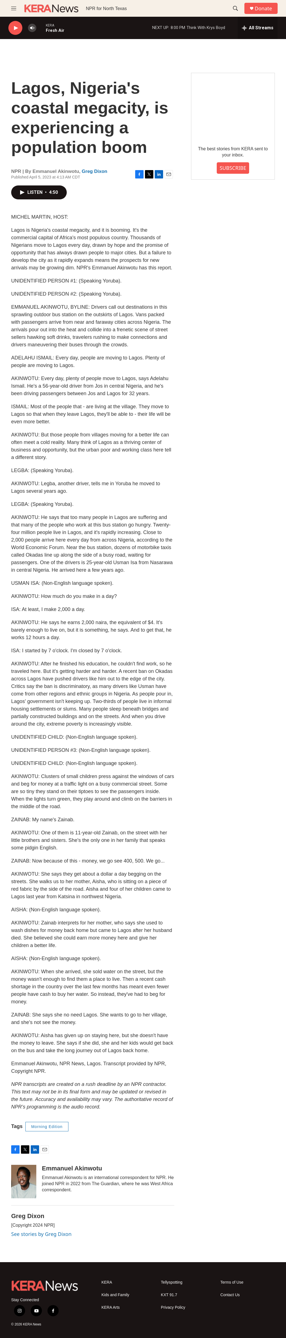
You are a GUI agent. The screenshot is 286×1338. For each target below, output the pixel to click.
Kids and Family (115, 1295)
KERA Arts (110, 1307)
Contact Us (230, 1295)
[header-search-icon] (235, 8)
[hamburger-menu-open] (13, 8)
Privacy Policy (173, 1307)
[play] (15, 28)
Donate (263, 8)
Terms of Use (231, 1282)
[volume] (32, 28)
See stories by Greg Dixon (41, 1234)
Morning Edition (47, 1126)
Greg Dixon (95, 171)
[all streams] (258, 28)
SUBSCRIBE (233, 168)
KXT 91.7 (169, 1295)
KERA (106, 1282)
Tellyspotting (171, 1282)
